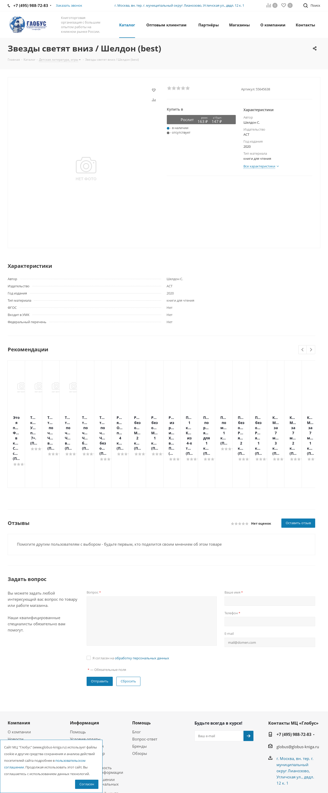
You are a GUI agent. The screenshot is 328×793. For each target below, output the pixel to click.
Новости (16, 698)
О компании (19, 690)
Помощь (78, 690)
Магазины (17, 712)
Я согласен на (131, 617)
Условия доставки (87, 705)
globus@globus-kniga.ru (297, 705)
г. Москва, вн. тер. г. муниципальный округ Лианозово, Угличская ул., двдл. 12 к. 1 (179, 5)
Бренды (139, 705)
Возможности (83, 719)
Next (311, 349)
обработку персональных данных (142, 617)
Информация (84, 682)
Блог (136, 690)
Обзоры (139, 712)
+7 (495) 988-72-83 (293, 693)
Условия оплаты (85, 698)
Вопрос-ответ (144, 698)
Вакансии (17, 705)
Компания (19, 682)
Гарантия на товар (87, 712)
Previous (303, 349)
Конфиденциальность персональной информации (96, 729)
